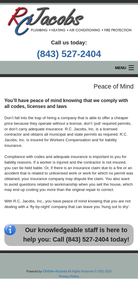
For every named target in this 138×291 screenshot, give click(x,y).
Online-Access (55, 271)
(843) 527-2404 (69, 54)
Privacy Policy (69, 276)
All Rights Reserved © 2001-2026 (90, 271)
